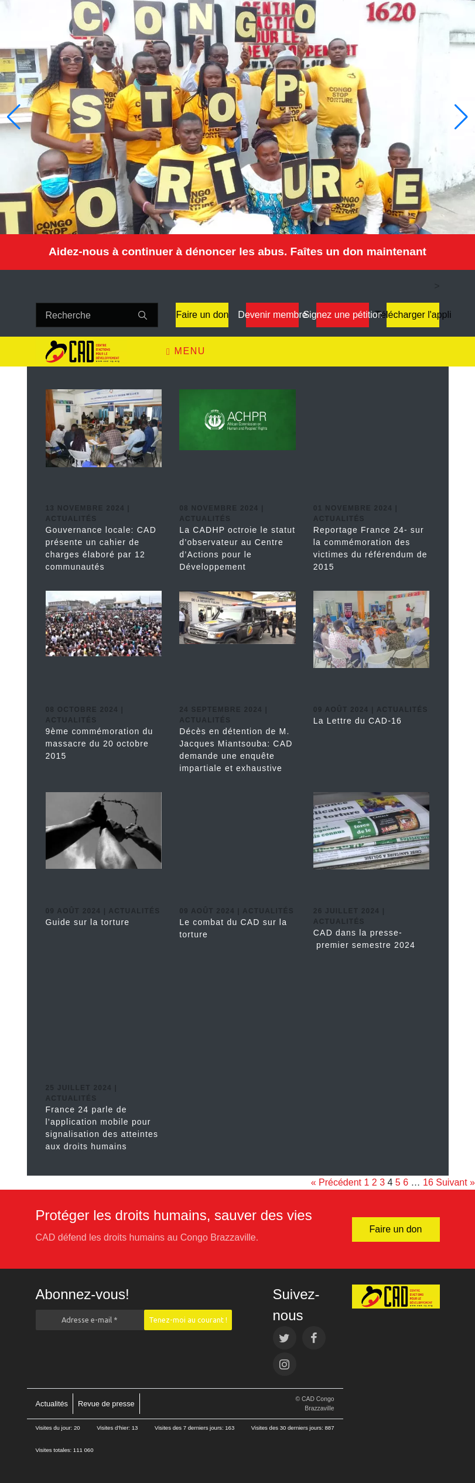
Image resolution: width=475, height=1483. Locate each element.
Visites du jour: (55, 1427)
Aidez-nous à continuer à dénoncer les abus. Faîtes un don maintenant (237, 251)
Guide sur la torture (88, 922)
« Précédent (336, 1182)
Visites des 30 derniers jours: (288, 1427)
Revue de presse (106, 1403)
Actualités (52, 1403)
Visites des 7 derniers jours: (190, 1427)
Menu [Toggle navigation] (186, 351)
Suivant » (455, 1182)
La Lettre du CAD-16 (357, 720)
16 (428, 1182)
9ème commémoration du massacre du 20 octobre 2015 (99, 744)
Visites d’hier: (114, 1427)
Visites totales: (54, 1450)
